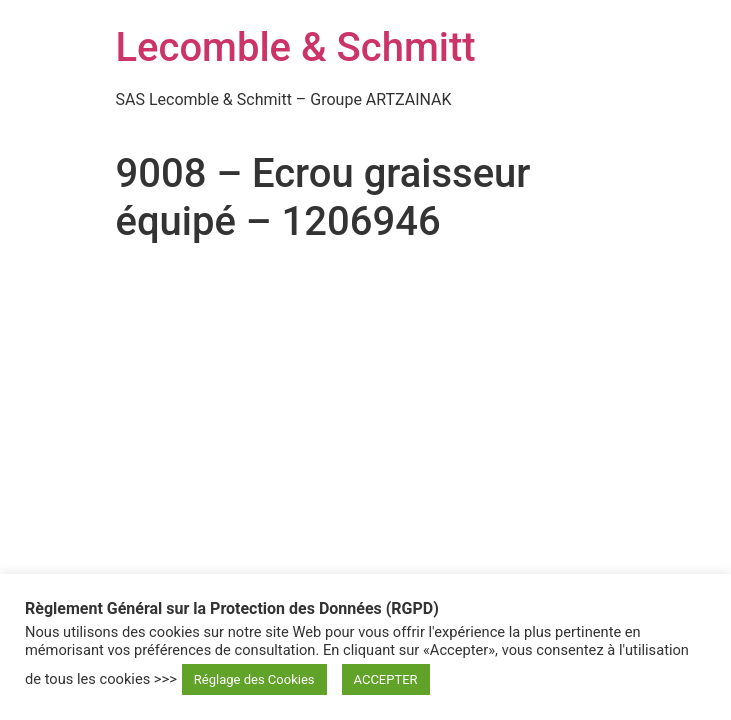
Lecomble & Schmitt (296, 47)
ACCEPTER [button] (386, 679)
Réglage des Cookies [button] (254, 679)
